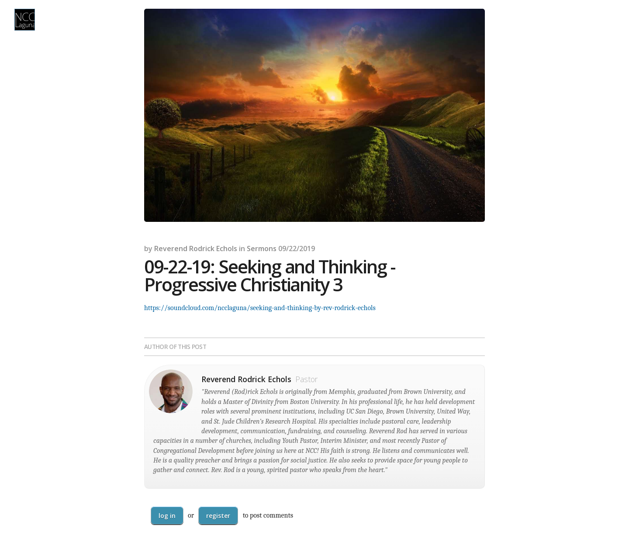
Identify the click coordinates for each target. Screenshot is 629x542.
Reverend (170, 248)
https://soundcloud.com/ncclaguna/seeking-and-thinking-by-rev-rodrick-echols (260, 308)
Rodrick (201, 248)
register (218, 515)
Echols (226, 248)
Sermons (261, 248)
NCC (24, 20)
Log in (167, 515)
